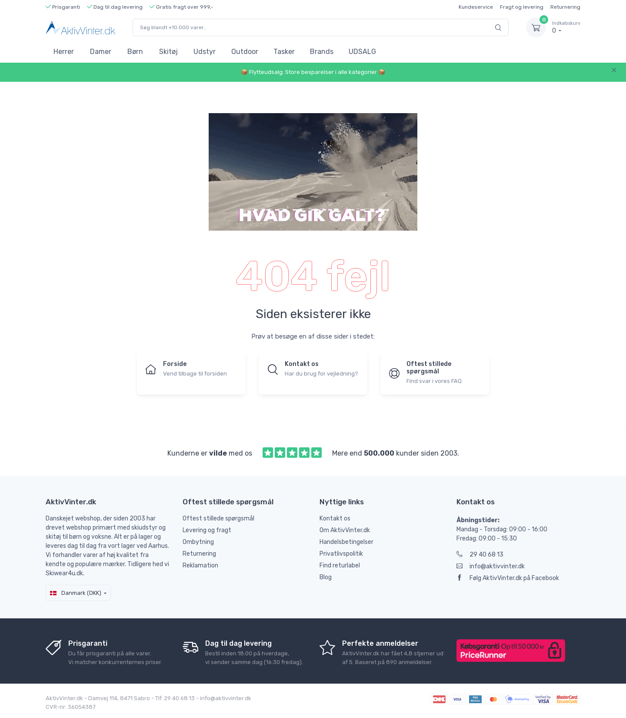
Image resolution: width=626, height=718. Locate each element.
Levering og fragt (207, 530)
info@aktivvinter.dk (490, 566)
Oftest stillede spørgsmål (218, 518)
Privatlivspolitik (341, 553)
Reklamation (200, 565)
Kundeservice (476, 7)
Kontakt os (335, 518)
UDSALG (362, 51)
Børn (135, 51)
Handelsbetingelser (346, 542)
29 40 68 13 (479, 554)
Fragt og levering (521, 7)
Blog (326, 577)
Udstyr (204, 51)
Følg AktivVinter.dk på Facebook (507, 578)
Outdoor (244, 51)
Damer (100, 51)
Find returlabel (340, 565)
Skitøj (168, 51)
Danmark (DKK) (75, 593)
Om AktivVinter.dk (345, 530)
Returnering (565, 7)
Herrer (63, 51)
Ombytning (198, 542)
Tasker (284, 51)
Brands (321, 51)
